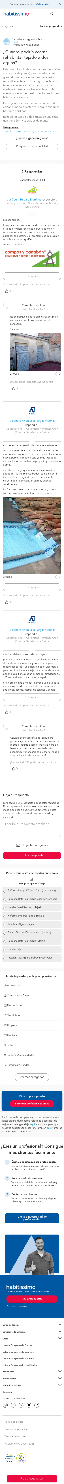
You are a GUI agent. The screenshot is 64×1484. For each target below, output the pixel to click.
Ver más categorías (32, 1077)
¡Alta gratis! (42, 4)
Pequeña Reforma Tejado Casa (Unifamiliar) (32, 899)
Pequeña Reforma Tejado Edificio (26, 941)
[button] (32, 1325)
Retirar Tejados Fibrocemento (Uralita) (29, 932)
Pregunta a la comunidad (32, 146)
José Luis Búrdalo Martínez (24, 199)
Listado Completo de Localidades (19, 1365)
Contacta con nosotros (13, 1398)
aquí (32, 1124)
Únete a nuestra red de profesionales (32, 1218)
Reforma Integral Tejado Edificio (26, 916)
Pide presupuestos (32, 1478)
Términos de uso (14, 1422)
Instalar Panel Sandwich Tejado (25, 907)
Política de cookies (15, 1436)
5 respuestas (11, 128)
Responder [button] (32, 276)
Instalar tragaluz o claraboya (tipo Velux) (30, 958)
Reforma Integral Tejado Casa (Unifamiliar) (32, 890)
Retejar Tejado (16, 949)
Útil (8, 291)
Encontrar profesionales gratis (32, 1104)
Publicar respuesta (32, 855)
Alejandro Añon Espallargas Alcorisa (32, 420)
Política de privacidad (17, 1429)
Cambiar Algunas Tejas (21, 924)
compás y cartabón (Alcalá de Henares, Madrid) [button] (31, 203)
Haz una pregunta (49, 26)
